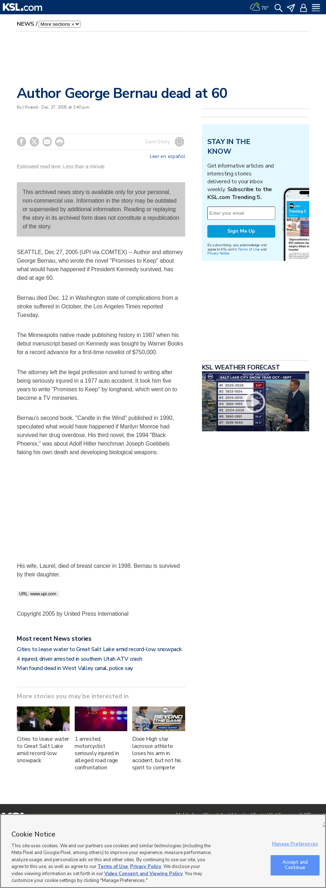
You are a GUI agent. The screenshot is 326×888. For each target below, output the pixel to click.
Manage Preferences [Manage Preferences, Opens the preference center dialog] (295, 844)
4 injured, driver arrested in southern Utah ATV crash (79, 659)
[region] (163, 851)
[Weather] (259, 7)
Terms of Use (249, 249)
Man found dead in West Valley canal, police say (75, 668)
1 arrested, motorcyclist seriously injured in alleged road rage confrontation (97, 753)
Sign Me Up (241, 231)
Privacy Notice (218, 253)
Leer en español (167, 156)
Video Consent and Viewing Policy (143, 873)
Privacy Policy (145, 866)
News (25, 24)
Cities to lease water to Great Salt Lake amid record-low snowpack (99, 649)
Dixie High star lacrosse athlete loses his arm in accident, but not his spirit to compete (156, 753)
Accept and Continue (295, 865)
